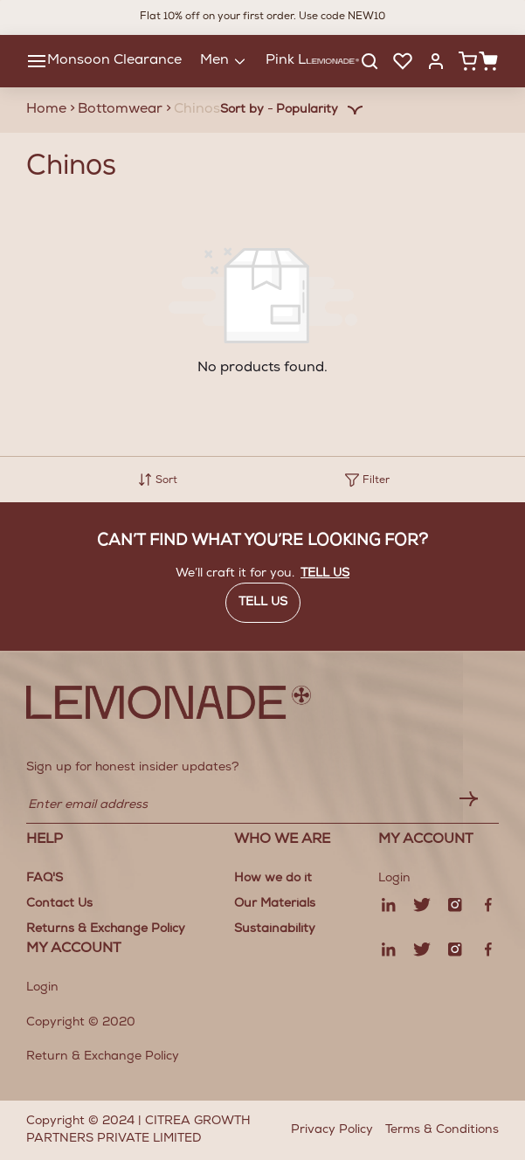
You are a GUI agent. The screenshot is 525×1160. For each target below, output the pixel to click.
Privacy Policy (332, 1130)
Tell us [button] (324, 574)
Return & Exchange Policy (102, 1057)
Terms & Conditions (442, 1130)
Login (42, 988)
